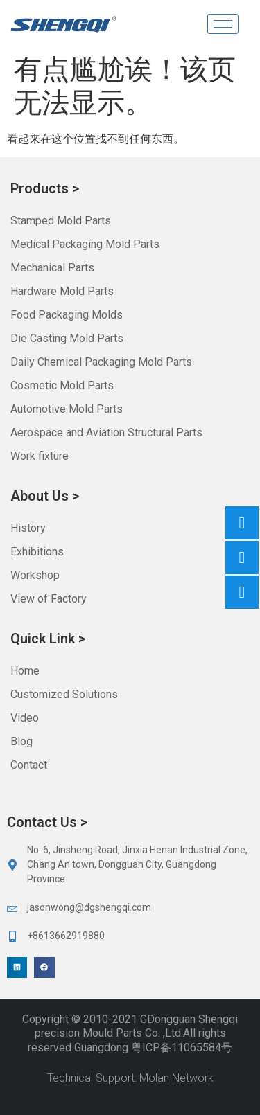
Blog (21, 741)
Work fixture (39, 456)
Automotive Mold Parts (66, 409)
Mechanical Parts (52, 267)
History (28, 528)
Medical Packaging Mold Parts (84, 244)
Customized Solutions (64, 694)
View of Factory (48, 598)
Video (24, 717)
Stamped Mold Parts (60, 220)
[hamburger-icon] (223, 24)
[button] (17, 967)
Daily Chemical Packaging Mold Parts (101, 361)
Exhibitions (37, 551)
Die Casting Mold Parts (66, 338)
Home (25, 670)
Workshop (35, 575)
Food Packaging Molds (66, 314)
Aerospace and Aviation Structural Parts (106, 432)
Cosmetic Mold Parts (62, 385)
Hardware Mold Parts (62, 291)
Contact (28, 764)
